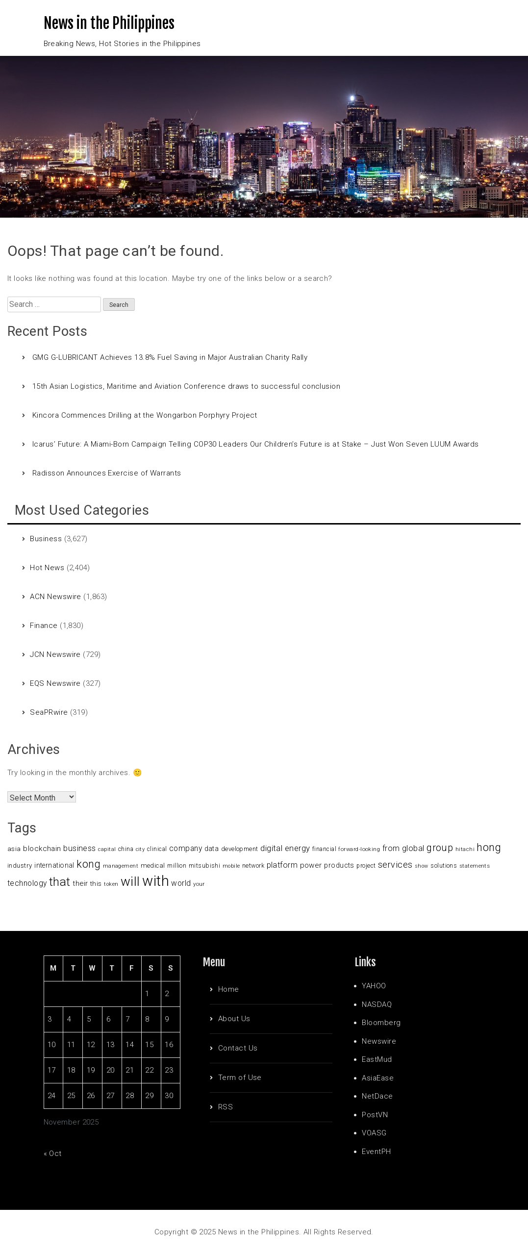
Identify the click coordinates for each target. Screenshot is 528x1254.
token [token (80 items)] (111, 884)
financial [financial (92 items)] (324, 849)
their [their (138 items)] (80, 883)
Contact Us (238, 1048)
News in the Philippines (109, 23)
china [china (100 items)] (125, 849)
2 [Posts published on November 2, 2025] (167, 993)
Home (228, 989)
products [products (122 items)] (339, 865)
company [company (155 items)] (185, 848)
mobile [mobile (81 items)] (231, 866)
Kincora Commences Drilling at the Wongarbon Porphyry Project (144, 415)
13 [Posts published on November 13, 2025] (110, 1044)
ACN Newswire (55, 596)
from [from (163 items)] (391, 848)
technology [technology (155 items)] (27, 883)
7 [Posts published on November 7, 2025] (127, 1019)
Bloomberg (381, 1022)
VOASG (374, 1133)
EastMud (377, 1059)
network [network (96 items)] (253, 865)
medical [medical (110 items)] (153, 865)
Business (46, 538)
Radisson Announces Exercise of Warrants (106, 473)
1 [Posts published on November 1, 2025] (147, 993)
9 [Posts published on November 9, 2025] (167, 1019)
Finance (43, 625)
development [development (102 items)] (239, 849)
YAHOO (374, 985)
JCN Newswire (55, 654)
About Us (234, 1018)
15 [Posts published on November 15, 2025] (149, 1044)
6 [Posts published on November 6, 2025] (108, 1019)
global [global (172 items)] (413, 848)
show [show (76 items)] (421, 866)
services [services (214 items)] (395, 864)
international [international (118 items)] (54, 865)
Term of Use (240, 1077)
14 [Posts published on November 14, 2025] (130, 1044)
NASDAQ (377, 1004)
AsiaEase (378, 1078)
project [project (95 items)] (366, 865)
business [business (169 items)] (79, 848)
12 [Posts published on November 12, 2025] (91, 1044)
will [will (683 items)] (130, 881)
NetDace (377, 1096)
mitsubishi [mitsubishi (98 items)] (205, 865)
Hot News (47, 567)
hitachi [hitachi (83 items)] (465, 849)
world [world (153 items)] (181, 883)
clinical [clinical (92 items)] (157, 849)
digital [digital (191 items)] (271, 848)
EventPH (376, 1151)
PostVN (375, 1114)
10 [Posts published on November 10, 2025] (52, 1044)
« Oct (53, 1153)
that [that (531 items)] (60, 882)
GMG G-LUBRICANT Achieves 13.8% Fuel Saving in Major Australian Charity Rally (169, 357)
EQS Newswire (55, 683)
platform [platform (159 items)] (282, 865)
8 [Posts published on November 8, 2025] (147, 1019)
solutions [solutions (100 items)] (443, 865)
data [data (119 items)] (211, 849)
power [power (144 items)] (311, 865)
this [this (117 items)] (96, 883)
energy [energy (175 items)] (297, 848)
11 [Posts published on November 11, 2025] (71, 1044)
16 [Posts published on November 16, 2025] (169, 1044)
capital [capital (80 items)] (107, 849)
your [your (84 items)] (199, 883)
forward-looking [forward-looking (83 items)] (359, 849)
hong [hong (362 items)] (489, 847)
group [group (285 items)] (440, 847)
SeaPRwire (49, 712)
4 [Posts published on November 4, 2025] (69, 1019)
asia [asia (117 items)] (14, 849)
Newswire (379, 1041)
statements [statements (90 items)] (474, 865)
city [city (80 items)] (140, 849)
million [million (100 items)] (176, 865)
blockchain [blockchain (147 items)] (42, 848)
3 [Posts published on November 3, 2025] (49, 1019)
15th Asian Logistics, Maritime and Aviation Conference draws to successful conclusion (186, 386)
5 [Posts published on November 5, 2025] (89, 1019)
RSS (225, 1107)
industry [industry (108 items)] (19, 865)
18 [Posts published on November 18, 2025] (71, 1070)
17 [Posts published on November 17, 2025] (52, 1070)
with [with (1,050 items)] (155, 881)
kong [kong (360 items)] (88, 864)
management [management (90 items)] (121, 865)
